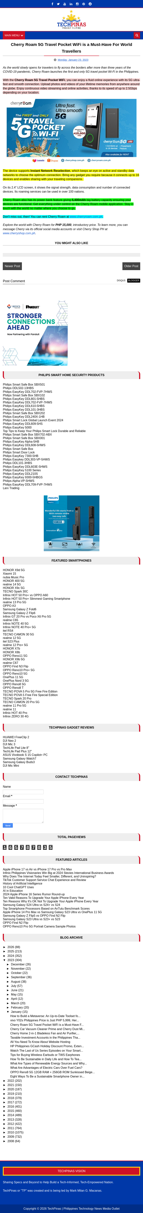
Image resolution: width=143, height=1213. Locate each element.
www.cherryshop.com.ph (19, 233)
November (18, 968)
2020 (11, 1089)
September (18, 977)
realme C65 (10, 620)
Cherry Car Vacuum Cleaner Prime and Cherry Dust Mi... (47, 1029)
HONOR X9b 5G (14, 659)
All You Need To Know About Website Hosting (40, 1041)
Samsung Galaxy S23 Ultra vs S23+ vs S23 (31, 919)
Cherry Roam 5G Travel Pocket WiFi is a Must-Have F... (47, 1024)
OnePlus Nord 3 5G (16, 680)
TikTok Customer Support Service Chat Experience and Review (44, 880)
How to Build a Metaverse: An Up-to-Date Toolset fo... (45, 1016)
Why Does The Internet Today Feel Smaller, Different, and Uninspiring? (49, 876)
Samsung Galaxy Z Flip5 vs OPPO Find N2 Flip (34, 915)
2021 (11, 1085)
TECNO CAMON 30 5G (18, 634)
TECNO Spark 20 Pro (17, 698)
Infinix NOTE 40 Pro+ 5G (19, 627)
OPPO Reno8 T (13, 688)
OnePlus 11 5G (13, 677)
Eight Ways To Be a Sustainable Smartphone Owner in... (47, 1076)
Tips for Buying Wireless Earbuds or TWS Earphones (45, 1054)
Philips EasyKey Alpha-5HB (21, 441)
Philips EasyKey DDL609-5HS (22, 423)
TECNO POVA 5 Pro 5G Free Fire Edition (30, 691)
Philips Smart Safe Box (18, 448)
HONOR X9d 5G (14, 570)
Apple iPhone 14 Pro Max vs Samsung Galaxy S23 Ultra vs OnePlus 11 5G (52, 912)
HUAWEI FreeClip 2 (16, 737)
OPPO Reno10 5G (15, 673)
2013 (11, 1119)
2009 (11, 1136)
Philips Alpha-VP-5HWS (18, 480)
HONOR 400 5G (13, 580)
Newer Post (12, 266)
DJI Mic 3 (9, 744)
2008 (11, 1141)
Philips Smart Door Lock (19, 452)
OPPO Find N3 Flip (15, 666)
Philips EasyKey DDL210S (20, 473)
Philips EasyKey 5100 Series (22, 470)
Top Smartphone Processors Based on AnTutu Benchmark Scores (46, 908)
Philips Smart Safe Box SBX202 (24, 413)
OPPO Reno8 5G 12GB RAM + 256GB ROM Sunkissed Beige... (52, 1072)
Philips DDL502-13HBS (18, 388)
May (14, 994)
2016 (11, 1106)
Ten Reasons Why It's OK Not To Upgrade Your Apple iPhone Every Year (50, 901)
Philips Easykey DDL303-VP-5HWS (26, 459)
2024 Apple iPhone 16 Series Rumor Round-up (34, 894)
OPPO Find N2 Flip (15, 922)
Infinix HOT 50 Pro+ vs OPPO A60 (25, 595)
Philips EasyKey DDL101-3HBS (24, 409)
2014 (11, 1115)
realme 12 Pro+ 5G (15, 645)
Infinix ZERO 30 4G (16, 716)
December (18, 964)
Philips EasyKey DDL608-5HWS (24, 445)
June (14, 990)
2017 (11, 1102)
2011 (11, 1128)
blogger (133, 280)
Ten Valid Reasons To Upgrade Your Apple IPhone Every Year (43, 897)
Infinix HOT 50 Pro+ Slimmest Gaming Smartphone (36, 598)
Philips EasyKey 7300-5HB (20, 456)
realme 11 (9, 709)
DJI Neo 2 (9, 740)
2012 (11, 1123)
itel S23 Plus (11, 641)
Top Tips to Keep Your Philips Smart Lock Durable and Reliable (44, 431)
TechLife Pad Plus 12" (17, 751)
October (16, 972)
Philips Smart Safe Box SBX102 (24, 395)
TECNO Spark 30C (15, 591)
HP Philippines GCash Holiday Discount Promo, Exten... (47, 1046)
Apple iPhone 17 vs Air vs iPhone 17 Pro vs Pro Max (37, 869)
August (16, 981)
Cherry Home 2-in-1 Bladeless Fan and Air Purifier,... (44, 1033)
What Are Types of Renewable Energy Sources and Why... (48, 1063)
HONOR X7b (11, 648)
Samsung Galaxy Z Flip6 (19, 613)
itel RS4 (8, 630)
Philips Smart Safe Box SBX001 (24, 438)
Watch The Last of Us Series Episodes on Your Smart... (46, 1050)
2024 (11, 955)
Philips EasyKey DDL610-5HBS (24, 406)
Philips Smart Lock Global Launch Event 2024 (33, 420)
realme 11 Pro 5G (14, 705)
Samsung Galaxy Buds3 (19, 762)
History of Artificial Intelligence (22, 883)
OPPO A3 (9, 605)
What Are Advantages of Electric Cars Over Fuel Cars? (46, 1067)
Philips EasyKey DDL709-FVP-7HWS (27, 484)
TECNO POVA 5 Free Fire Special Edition (30, 695)
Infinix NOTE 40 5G (16, 623)
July (14, 986)
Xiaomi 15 (9, 573)
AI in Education (13, 890)
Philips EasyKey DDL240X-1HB (24, 416)
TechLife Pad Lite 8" (16, 747)
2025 (11, 951)
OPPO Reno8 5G (14, 684)
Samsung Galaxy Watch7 (19, 758)
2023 (11, 960)
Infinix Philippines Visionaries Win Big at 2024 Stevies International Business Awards (58, 872)
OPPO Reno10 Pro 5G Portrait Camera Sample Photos (39, 926)
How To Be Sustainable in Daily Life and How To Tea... (45, 1059)
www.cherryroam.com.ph (86, 216)
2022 (11, 1080)
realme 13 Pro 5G (14, 602)
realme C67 (10, 662)
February (17, 1007)
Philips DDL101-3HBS (17, 463)
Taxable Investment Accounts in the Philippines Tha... (45, 1037)
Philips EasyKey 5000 (17, 427)
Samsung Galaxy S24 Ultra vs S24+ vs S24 (31, 905)
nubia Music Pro (13, 577)
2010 (11, 1132)
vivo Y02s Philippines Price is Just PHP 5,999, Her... (44, 1020)
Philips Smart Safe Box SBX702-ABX (27, 434)
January (16, 1011)
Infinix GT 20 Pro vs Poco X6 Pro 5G (27, 616)
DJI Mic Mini (11, 765)
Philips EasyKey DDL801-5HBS (24, 398)
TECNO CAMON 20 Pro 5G (21, 702)
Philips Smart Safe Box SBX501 (24, 384)
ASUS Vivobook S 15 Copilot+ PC (25, 755)
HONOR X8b (11, 652)
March (15, 1003)
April (14, 999)
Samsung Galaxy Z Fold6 (19, 609)
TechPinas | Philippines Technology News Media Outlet (83, 1208)
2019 (11, 1093)
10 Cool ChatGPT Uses (18, 887)
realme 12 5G (12, 637)
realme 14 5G (12, 584)
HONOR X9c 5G (13, 587)
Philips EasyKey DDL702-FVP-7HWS (27, 391)
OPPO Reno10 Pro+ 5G (18, 670)
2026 (11, 947)
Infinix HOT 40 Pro (15, 712)
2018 (11, 1098)
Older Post (131, 266)
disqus (121, 280)
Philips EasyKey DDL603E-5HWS (25, 466)
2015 (11, 1110)
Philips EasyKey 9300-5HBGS (22, 477)
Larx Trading (11, 488)
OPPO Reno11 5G (15, 655)
